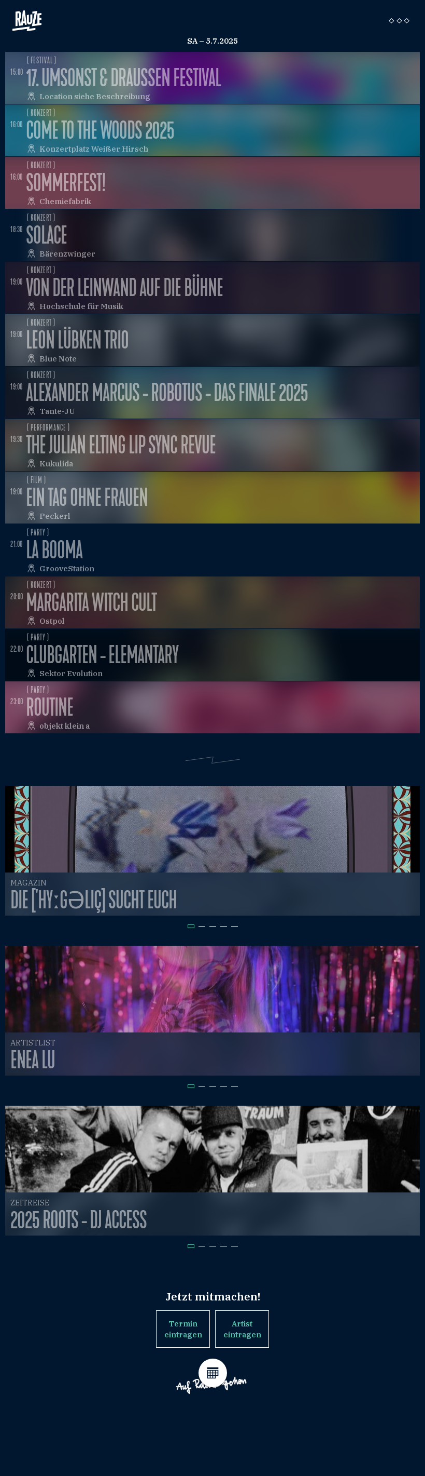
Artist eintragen (242, 1329)
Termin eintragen (183, 1329)
